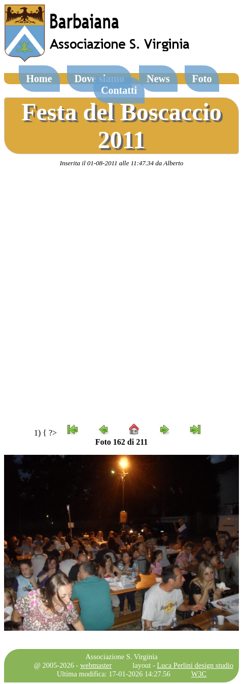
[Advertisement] (120, 295)
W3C (198, 674)
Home (39, 78)
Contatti (119, 90)
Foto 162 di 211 (121, 442)
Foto (202, 78)
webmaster (96, 665)
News (158, 78)
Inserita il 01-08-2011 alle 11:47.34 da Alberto (122, 163)
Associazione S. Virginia (121, 657)
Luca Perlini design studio (195, 665)
